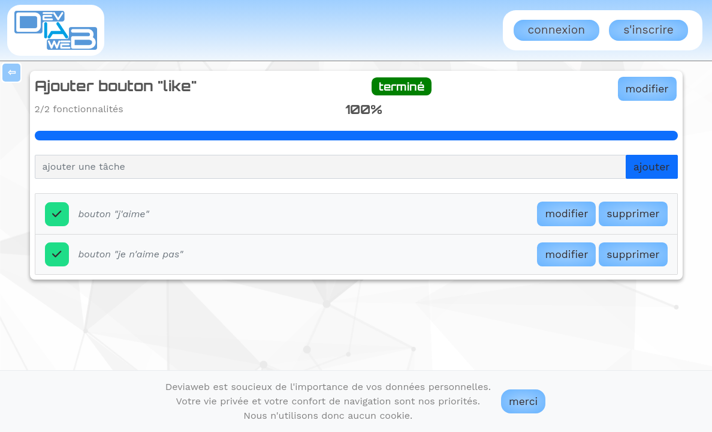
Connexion (556, 30)
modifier (647, 89)
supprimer (633, 214)
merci (523, 401)
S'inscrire (648, 30)
